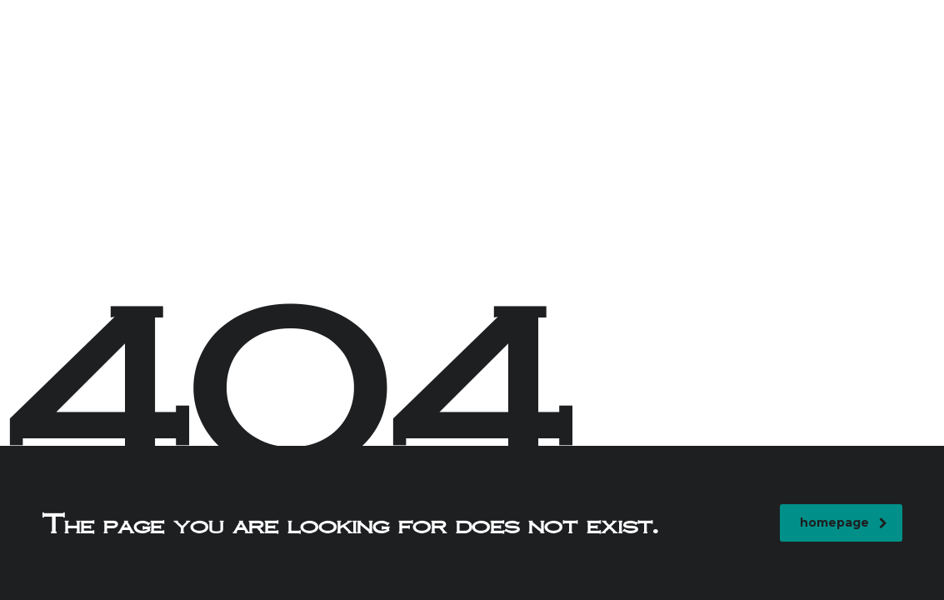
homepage (843, 522)
